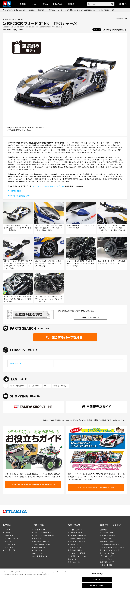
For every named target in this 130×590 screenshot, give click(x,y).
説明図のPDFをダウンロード (90, 317)
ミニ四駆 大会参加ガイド (41, 532)
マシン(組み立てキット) (60, 386)
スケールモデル (9, 535)
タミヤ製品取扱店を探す (109, 544)
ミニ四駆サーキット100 (77, 556)
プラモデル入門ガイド (76, 538)
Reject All (96, 580)
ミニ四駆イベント (38, 529)
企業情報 (103, 529)
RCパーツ (47, 386)
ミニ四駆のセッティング (77, 535)
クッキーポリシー (107, 559)
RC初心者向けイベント (40, 541)
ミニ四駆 (6, 532)
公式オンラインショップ (109, 550)
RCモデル (32, 10)
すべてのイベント (38, 553)
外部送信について (107, 562)
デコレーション (9, 544)
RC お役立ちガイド (75, 529)
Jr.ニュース (72, 559)
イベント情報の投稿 (39, 556)
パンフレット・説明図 (76, 553)
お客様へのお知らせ (107, 535)
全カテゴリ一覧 (9, 550)
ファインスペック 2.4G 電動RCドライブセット (48, 186)
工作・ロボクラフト (10, 538)
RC (5, 386)
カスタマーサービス (107, 532)
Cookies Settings (97, 575)
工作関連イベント (38, 547)
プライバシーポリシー (108, 556)
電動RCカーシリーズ (55, 10)
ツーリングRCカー (35, 386)
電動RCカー (42, 10)
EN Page (124, 4)
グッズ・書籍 (8, 547)
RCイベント (36, 538)
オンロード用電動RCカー (18, 386)
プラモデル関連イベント (41, 544)
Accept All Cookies (96, 586)
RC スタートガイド (75, 532)
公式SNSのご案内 (107, 553)
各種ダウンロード (107, 541)
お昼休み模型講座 (75, 550)
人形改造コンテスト (75, 544)
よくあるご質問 (106, 538)
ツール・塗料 (8, 541)
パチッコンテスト (75, 547)
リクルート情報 (106, 565)
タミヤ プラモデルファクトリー (112, 547)
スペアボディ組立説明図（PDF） (19, 196)
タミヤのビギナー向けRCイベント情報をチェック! (96, 487)
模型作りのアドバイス (76, 541)
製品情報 (23, 4)
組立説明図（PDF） (14, 191)
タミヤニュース (74, 562)
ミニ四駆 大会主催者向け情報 (43, 535)
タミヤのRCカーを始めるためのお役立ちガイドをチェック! (33, 484)
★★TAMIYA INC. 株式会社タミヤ (15, 10)
